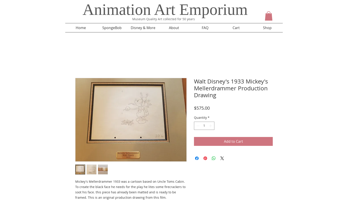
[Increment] (211, 126)
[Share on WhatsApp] (213, 158)
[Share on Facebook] (197, 158)
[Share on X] (222, 158)
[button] (269, 16)
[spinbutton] (204, 126)
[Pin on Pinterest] (205, 158)
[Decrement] (197, 126)
